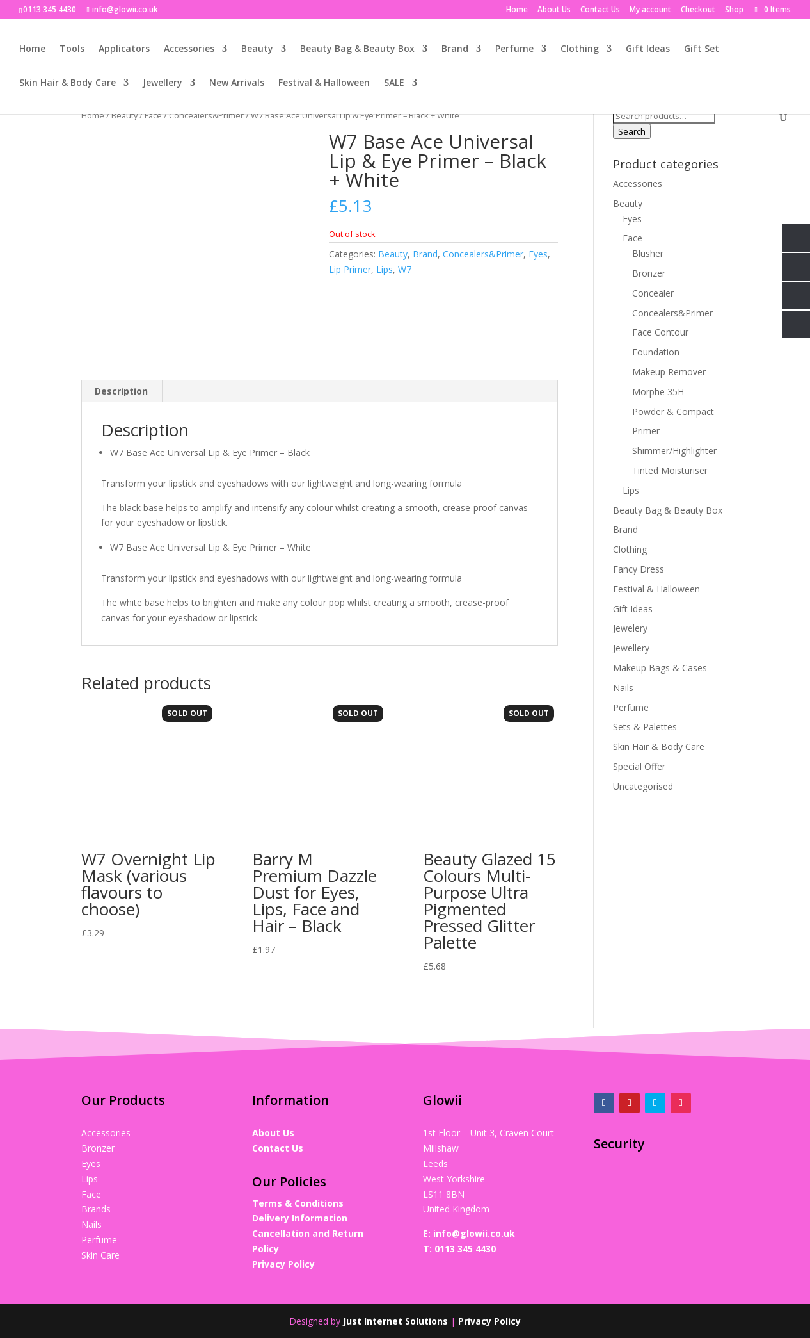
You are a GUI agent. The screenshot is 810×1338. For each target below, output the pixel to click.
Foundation (655, 352)
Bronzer (648, 273)
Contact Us (600, 10)
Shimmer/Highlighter (674, 451)
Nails (623, 687)
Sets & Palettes (645, 727)
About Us (554, 10)
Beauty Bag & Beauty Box (357, 49)
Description (121, 391)
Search (632, 131)
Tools (72, 49)
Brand (454, 49)
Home (517, 10)
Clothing (579, 49)
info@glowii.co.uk (474, 1233)
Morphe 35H (658, 392)
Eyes (538, 254)
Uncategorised (643, 786)
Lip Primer (350, 269)
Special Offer (639, 766)
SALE (394, 83)
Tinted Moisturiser (670, 470)
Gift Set (701, 49)
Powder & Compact (673, 411)
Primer (646, 431)
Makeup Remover (669, 372)
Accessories (189, 49)
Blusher (647, 253)
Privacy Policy (283, 1264)
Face (153, 115)
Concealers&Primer (206, 115)
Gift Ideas (648, 49)
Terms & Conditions (298, 1203)
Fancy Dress (638, 569)
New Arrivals (236, 83)
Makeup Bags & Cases (660, 668)
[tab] (122, 391)
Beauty (257, 49)
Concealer (653, 293)
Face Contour (660, 332)
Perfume (514, 49)
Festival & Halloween (324, 83)
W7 (404, 269)
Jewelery (630, 628)
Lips (384, 269)
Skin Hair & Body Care (67, 83)
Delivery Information (299, 1218)
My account (650, 10)
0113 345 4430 (465, 1249)
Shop (734, 10)
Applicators (124, 49)
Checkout (698, 10)
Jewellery (162, 83)
